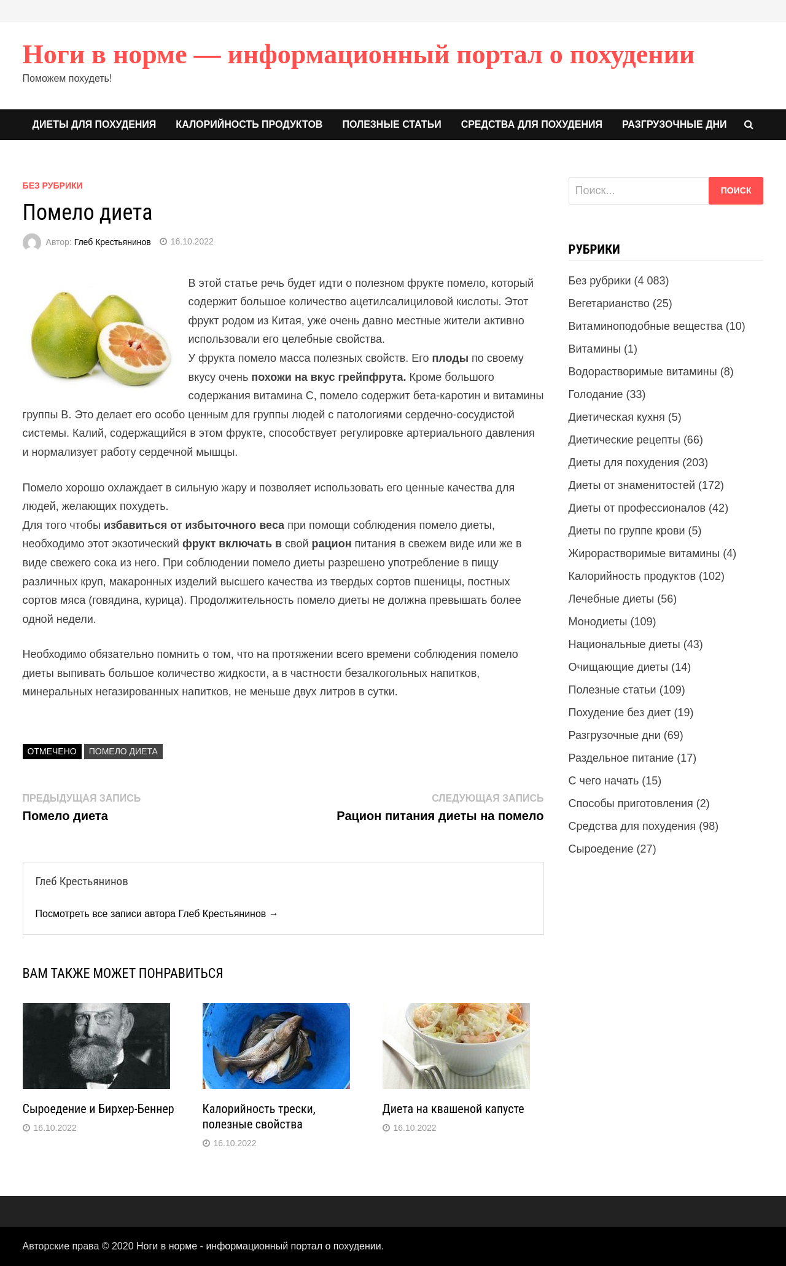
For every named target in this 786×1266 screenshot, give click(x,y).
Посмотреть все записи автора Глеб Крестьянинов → (157, 913)
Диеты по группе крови (627, 531)
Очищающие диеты (619, 667)
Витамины (595, 349)
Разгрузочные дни (674, 124)
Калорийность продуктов (249, 124)
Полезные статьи (391, 124)
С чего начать (604, 781)
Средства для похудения (531, 124)
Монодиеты (598, 621)
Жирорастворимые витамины (644, 553)
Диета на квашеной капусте (453, 1108)
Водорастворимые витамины (643, 371)
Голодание (596, 394)
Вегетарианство (609, 303)
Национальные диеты (624, 644)
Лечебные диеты (612, 599)
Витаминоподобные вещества (646, 326)
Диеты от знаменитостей (632, 485)
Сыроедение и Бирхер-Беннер (98, 1108)
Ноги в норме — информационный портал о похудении (359, 54)
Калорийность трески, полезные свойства (259, 1116)
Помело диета (123, 751)
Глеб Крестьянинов (112, 241)
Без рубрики (53, 185)
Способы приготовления (631, 803)
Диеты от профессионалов (637, 508)
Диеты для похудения (95, 124)
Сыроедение (601, 849)
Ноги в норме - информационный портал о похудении (258, 1246)
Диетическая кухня (617, 417)
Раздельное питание (621, 758)
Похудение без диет (620, 712)
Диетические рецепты (624, 440)
